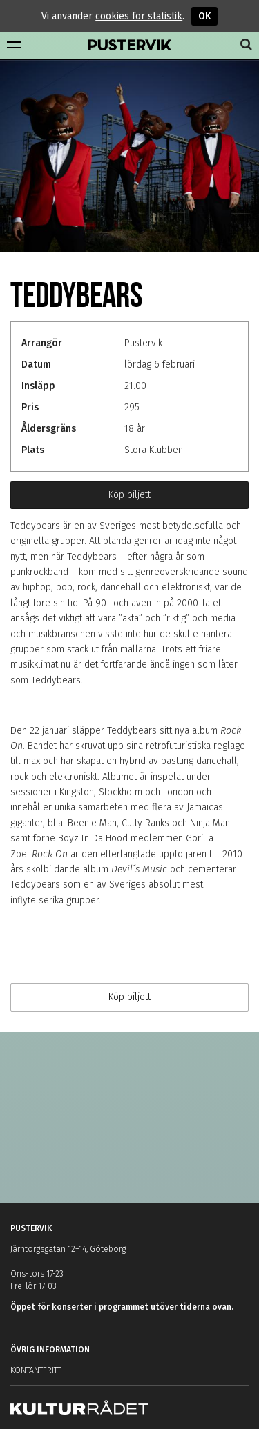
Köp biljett (129, 495)
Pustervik (129, 45)
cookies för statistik (138, 16)
